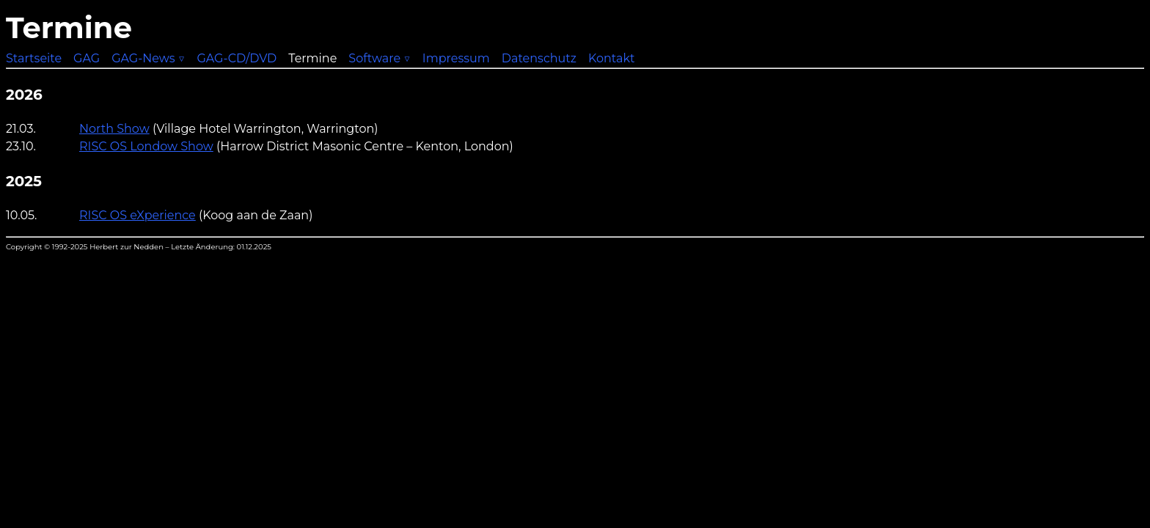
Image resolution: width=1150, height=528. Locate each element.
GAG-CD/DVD (236, 58)
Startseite (34, 58)
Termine (312, 58)
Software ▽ (379, 58)
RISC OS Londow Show (146, 146)
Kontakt (611, 58)
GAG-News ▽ (148, 58)
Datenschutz (539, 58)
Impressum (456, 58)
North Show (114, 129)
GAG (86, 58)
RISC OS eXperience (137, 215)
